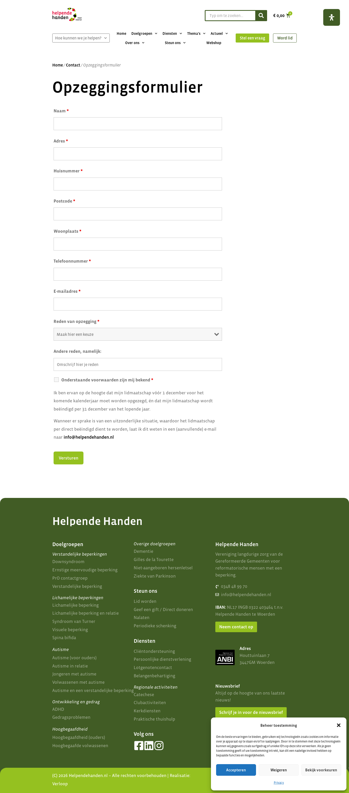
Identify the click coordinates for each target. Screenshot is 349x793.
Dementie (143, 551)
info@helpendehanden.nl (89, 437)
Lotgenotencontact (153, 667)
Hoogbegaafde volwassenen (80, 745)
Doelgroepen (144, 33)
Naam (61, 110)
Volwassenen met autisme (78, 682)
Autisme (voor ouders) (74, 657)
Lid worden (145, 601)
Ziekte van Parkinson (155, 576)
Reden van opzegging (76, 321)
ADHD (58, 709)
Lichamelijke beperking (75, 605)
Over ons (134, 43)
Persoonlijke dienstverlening (162, 659)
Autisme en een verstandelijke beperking (93, 690)
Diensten (172, 33)
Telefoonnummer (72, 261)
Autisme (60, 649)
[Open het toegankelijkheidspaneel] (331, 17)
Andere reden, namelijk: (77, 351)
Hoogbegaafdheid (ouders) (78, 737)
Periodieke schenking (155, 625)
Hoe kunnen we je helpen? (81, 38)
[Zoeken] (260, 15)
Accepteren (236, 770)
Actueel (219, 33)
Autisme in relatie (70, 666)
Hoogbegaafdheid (70, 729)
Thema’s (196, 33)
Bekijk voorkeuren (321, 770)
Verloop (60, 783)
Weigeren (278, 770)
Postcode (64, 201)
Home (121, 33)
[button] (338, 725)
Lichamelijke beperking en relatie (85, 613)
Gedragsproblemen (71, 717)
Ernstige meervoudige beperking (84, 569)
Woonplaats (67, 231)
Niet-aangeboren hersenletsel (163, 567)
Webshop (213, 43)
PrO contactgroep (70, 578)
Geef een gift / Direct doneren (163, 609)
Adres (61, 141)
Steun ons (175, 43)
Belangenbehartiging (154, 675)
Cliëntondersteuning (154, 651)
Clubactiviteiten (150, 702)
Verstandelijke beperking (77, 586)
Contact (73, 65)
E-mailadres (67, 291)
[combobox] (229, 15)
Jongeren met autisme (74, 674)
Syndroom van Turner (73, 621)
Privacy (279, 782)
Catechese (144, 694)
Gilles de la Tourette (154, 559)
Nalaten (141, 617)
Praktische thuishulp (154, 719)
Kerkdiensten (147, 710)
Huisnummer (68, 170)
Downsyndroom (68, 561)
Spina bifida (64, 637)
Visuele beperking (70, 629)
